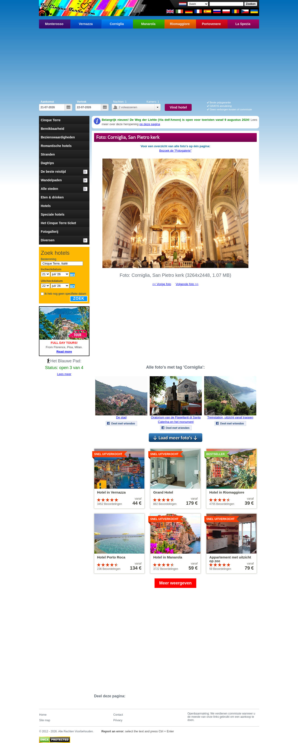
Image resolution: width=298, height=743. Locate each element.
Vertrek (81, 101)
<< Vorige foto (161, 284)
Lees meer (64, 374)
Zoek (78, 298)
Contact (118, 714)
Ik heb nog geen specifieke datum (65, 293)
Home (43, 714)
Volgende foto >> (187, 284)
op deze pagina (149, 124)
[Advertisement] (149, 63)
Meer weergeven (175, 583)
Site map (44, 720)
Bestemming (48, 259)
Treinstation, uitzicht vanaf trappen (230, 417)
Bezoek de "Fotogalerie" (175, 150)
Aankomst (47, 101)
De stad (121, 417)
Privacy (117, 720)
